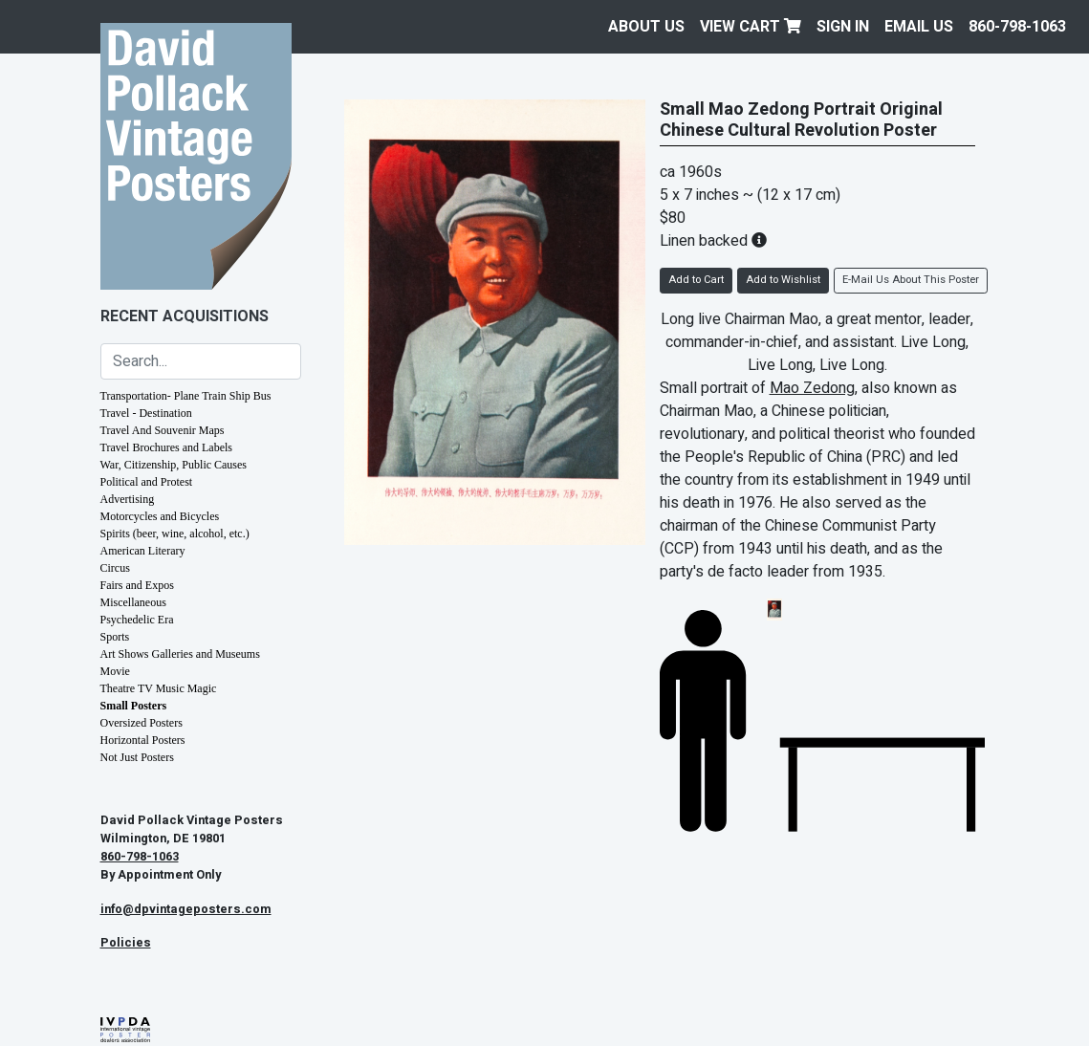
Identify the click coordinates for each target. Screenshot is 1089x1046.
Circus (115, 568)
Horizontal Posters (142, 740)
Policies (125, 942)
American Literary (142, 550)
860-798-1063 (1017, 26)
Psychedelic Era (137, 619)
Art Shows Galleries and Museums (180, 654)
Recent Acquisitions (184, 316)
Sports (115, 636)
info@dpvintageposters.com (186, 909)
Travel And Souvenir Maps (162, 430)
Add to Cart (696, 280)
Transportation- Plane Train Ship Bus (186, 396)
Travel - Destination (146, 413)
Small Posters (133, 705)
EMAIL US (918, 26)
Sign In (843, 26)
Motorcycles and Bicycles (160, 516)
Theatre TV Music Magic (158, 688)
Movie (115, 671)
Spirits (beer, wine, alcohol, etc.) (175, 533)
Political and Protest (146, 482)
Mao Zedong (812, 388)
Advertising (127, 499)
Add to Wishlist (783, 280)
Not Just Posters (137, 757)
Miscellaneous (133, 602)
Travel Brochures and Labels (166, 447)
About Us (646, 26)
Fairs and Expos (137, 585)
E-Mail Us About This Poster (910, 280)
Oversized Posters (141, 723)
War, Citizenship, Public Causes (174, 464)
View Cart (750, 26)
